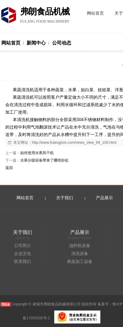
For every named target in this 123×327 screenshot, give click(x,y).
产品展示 (104, 198)
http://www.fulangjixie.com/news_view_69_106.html (74, 142)
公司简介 (22, 245)
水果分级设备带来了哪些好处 (44, 160)
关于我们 (64, 198)
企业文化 (22, 253)
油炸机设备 (79, 245)
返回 (9, 168)
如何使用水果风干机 (37, 153)
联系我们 (22, 261)
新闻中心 (36, 43)
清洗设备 (79, 253)
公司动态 (61, 43)
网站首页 (10, 43)
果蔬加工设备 (79, 261)
